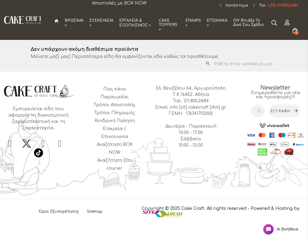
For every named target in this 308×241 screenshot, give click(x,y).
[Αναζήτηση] (240, 84)
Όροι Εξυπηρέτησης (59, 231)
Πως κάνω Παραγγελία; (114, 112)
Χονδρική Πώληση (114, 140)
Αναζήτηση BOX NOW (115, 168)
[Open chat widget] (277, 226)
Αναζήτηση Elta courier (114, 184)
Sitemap (95, 231)
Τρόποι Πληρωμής (114, 132)
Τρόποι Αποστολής (114, 124)
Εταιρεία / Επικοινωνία (114, 152)
